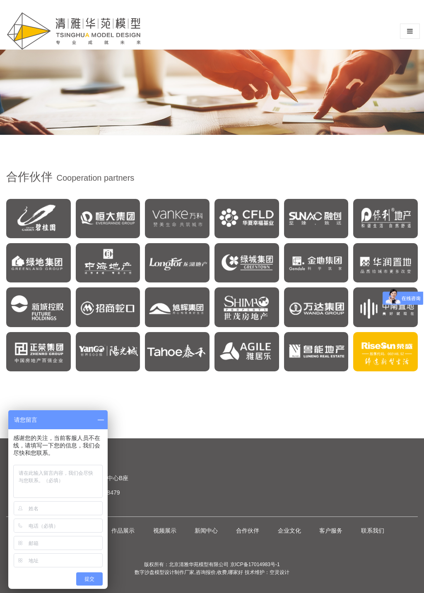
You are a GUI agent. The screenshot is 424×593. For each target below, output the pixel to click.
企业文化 (289, 530)
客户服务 (330, 530)
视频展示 (164, 530)
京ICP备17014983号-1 (255, 564)
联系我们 (372, 530)
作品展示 (123, 530)
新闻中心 (206, 530)
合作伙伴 (247, 530)
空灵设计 (279, 572)
